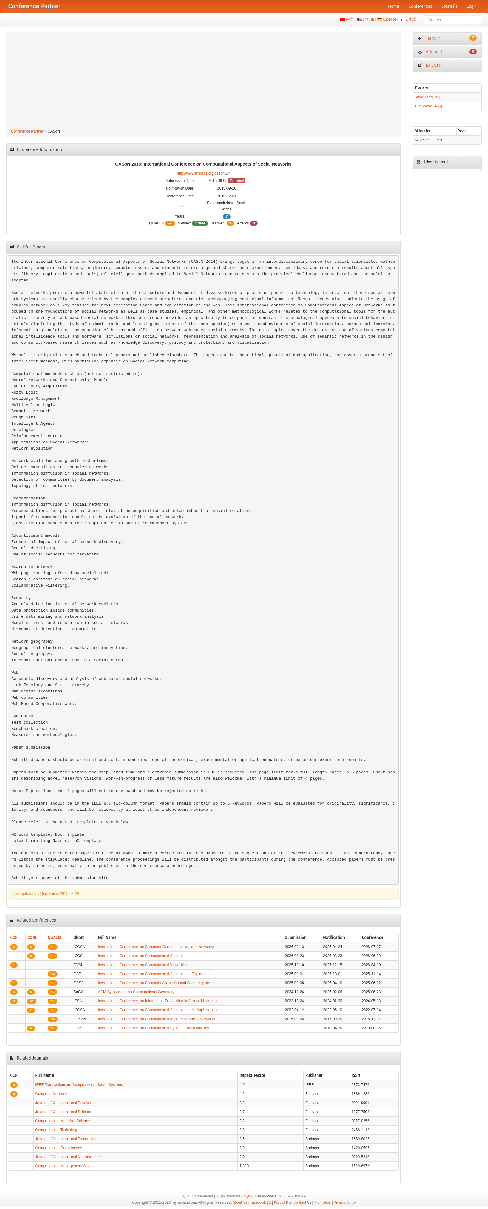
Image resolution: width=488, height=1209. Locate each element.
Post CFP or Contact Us (292, 1202)
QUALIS (54, 937)
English (368, 19)
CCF (13, 937)
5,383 (186, 1196)
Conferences (420, 6)
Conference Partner (27, 131)
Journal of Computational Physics (63, 1103)
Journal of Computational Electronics (65, 1139)
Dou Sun (47, 893)
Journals (449, 6)
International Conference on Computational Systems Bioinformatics (153, 1028)
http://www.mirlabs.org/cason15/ (203, 173)
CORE (32, 937)
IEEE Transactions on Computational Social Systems (79, 1085)
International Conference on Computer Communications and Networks (156, 947)
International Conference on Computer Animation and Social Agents (154, 983)
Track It (447, 38)
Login (472, 6)
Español (389, 19)
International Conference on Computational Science (140, 956)
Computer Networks (51, 1094)
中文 (349, 19)
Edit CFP (429, 65)
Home (393, 6)
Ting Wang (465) (428, 106)
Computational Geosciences (58, 1148)
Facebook (258, 1202)
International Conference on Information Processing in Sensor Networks (157, 1001)
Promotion (322, 1202)
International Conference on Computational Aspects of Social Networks (156, 1019)
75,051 (248, 1196)
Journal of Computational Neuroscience (68, 1157)
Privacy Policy (345, 1202)
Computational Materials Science (62, 1121)
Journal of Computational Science (63, 1112)
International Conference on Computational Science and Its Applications (157, 1010)
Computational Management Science (65, 1166)
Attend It (447, 51)
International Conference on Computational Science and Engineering (155, 974)
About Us (240, 1202)
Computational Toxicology (56, 1130)
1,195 (220, 1196)
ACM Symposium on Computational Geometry (136, 992)
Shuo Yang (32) (427, 97)
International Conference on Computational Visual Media (144, 965)
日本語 (410, 19)
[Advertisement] (203, 81)
